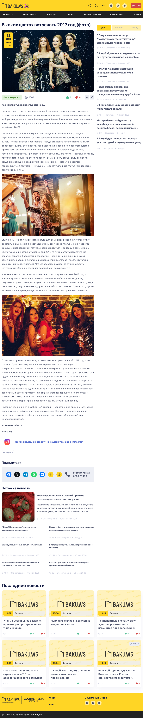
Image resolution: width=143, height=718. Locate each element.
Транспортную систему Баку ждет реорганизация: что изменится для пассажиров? (117, 624)
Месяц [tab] (134, 27)
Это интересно (92, 14)
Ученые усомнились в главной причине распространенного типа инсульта (22, 624)
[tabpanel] (119, 91)
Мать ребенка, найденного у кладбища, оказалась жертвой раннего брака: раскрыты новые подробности (116, 124)
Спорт (70, 14)
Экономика (29, 14)
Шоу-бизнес (117, 14)
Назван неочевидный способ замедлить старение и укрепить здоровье (20, 563)
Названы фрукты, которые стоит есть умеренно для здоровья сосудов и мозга (71, 528)
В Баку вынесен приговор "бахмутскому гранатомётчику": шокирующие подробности (116, 39)
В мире (137, 14)
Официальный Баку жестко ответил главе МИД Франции (118, 106)
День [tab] (104, 27)
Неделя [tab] (119, 27)
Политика (7, 14)
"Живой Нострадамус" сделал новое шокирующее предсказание (19, 528)
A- (87, 97)
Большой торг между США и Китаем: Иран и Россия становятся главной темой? (116, 674)
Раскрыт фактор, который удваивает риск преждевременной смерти (69, 563)
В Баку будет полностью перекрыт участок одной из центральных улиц (119, 140)
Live (136, 5)
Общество (51, 14)
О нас (52, 697)
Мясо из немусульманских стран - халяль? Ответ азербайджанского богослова (22, 674)
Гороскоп (8, 453)
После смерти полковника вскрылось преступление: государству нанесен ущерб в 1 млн (118, 90)
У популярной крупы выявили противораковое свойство (71, 546)
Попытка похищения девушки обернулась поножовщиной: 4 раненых (115, 72)
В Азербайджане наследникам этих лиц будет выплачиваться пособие (118, 55)
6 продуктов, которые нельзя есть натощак (22, 545)
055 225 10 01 (81, 476)
